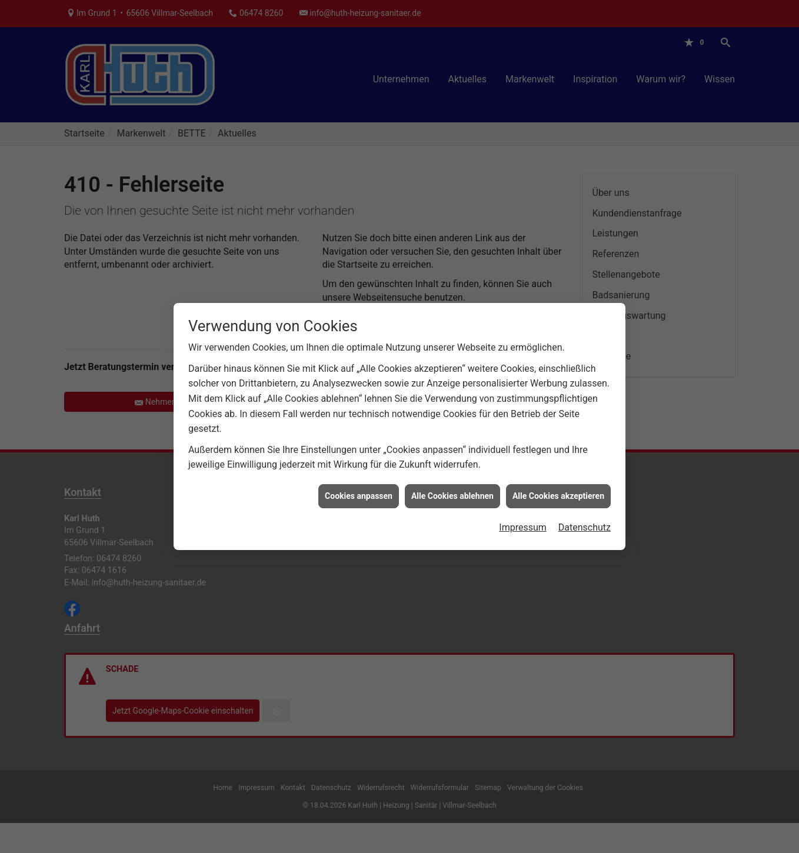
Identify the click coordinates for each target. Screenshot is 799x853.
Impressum (523, 519)
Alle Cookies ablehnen (452, 487)
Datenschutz (584, 519)
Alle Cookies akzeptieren (558, 487)
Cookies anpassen (358, 487)
